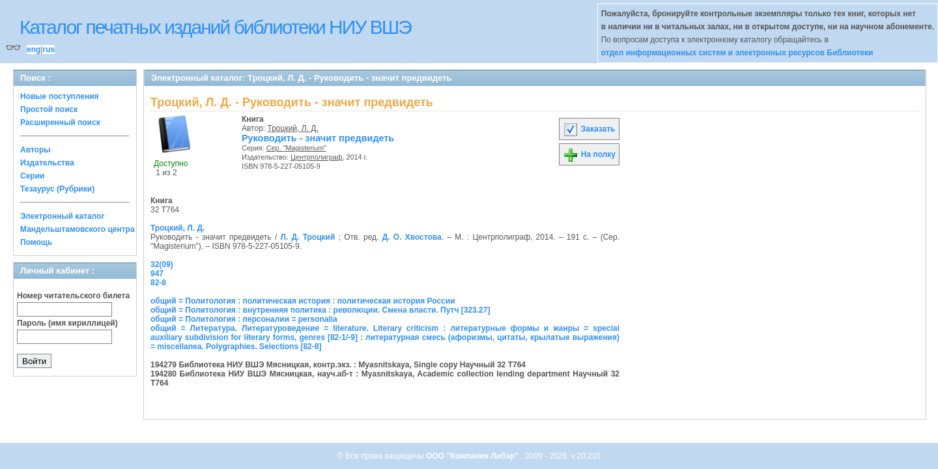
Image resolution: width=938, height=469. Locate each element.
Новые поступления (59, 96)
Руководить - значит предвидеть (318, 138)
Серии (32, 175)
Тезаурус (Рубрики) (57, 188)
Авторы (35, 149)
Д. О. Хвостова (412, 237)
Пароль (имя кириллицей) (67, 323)
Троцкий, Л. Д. (293, 128)
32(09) (161, 264)
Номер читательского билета (73, 295)
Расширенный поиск (60, 122)
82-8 (158, 282)
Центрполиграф (317, 157)
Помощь (36, 242)
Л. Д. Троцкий (307, 237)
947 (156, 273)
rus (48, 49)
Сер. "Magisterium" (296, 148)
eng (33, 49)
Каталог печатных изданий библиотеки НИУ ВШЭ (215, 27)
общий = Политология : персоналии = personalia (243, 319)
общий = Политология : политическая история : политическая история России (302, 301)
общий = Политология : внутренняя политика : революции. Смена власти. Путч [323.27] (320, 310)
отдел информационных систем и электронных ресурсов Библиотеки (737, 52)
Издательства (47, 162)
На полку (589, 154)
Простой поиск (49, 109)
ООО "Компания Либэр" (473, 456)
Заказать (589, 129)
